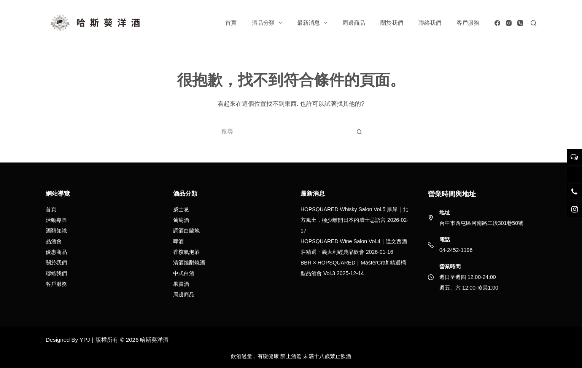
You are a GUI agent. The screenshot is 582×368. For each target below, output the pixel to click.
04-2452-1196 (455, 250)
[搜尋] (533, 23)
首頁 (231, 22)
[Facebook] (497, 23)
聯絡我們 (429, 22)
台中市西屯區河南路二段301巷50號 (481, 223)
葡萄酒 (181, 220)
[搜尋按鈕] (359, 131)
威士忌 (181, 209)
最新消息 (313, 22)
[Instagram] (509, 23)
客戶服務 (467, 22)
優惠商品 (56, 252)
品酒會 (54, 241)
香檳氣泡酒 (186, 252)
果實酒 (181, 284)
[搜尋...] (283, 131)
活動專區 (56, 220)
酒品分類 (268, 22)
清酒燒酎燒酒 (189, 263)
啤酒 (178, 241)
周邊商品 (353, 22)
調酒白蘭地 (186, 231)
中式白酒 (183, 273)
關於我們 (391, 22)
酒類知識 (56, 231)
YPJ (85, 339)
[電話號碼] (520, 23)
